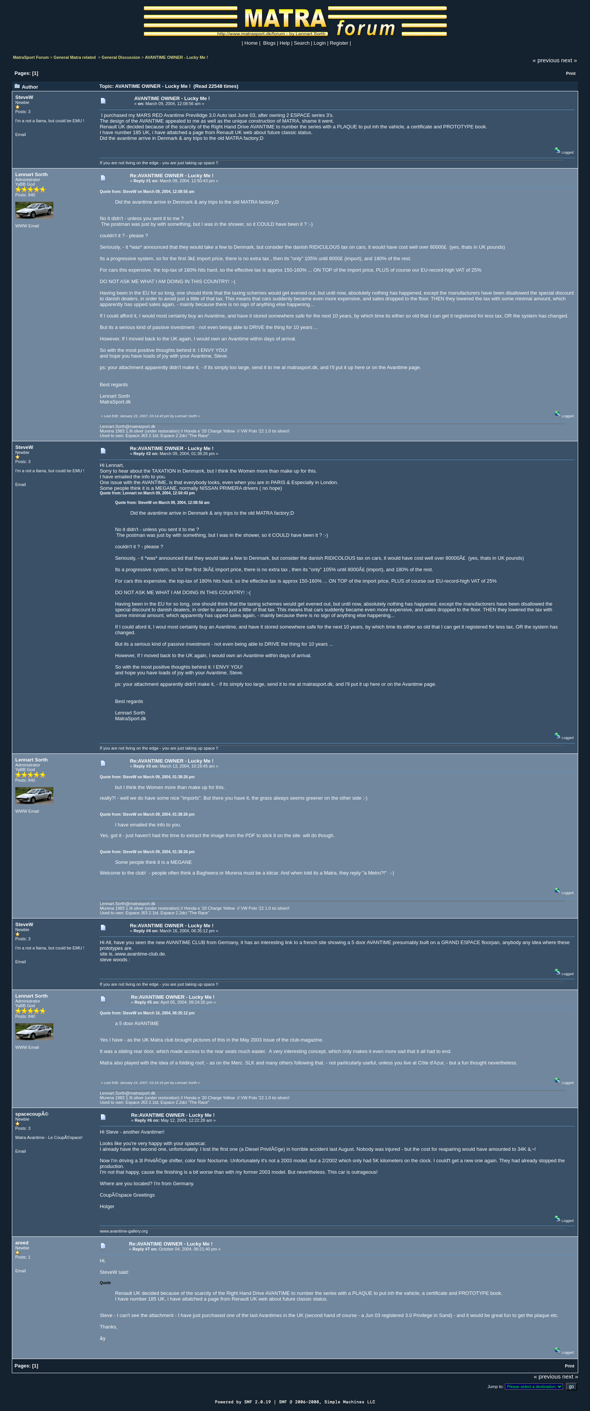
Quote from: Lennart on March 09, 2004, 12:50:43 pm (147, 493)
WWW (21, 226)
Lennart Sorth (31, 174)
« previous (546, 60)
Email (20, 134)
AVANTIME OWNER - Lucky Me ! (176, 57)
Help (285, 43)
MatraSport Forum (31, 57)
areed (22, 1243)
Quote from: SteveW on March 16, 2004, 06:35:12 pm (147, 1013)
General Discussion (121, 57)
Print (570, 73)
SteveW (24, 97)
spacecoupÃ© (31, 1114)
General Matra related (75, 57)
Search (302, 43)
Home (251, 43)
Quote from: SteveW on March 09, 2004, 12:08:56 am (147, 192)
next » (569, 60)
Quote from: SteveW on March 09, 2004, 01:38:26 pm (147, 777)
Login (320, 43)
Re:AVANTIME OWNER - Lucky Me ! (171, 175)
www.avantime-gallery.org (124, 1231)
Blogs (269, 43)
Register (339, 43)
